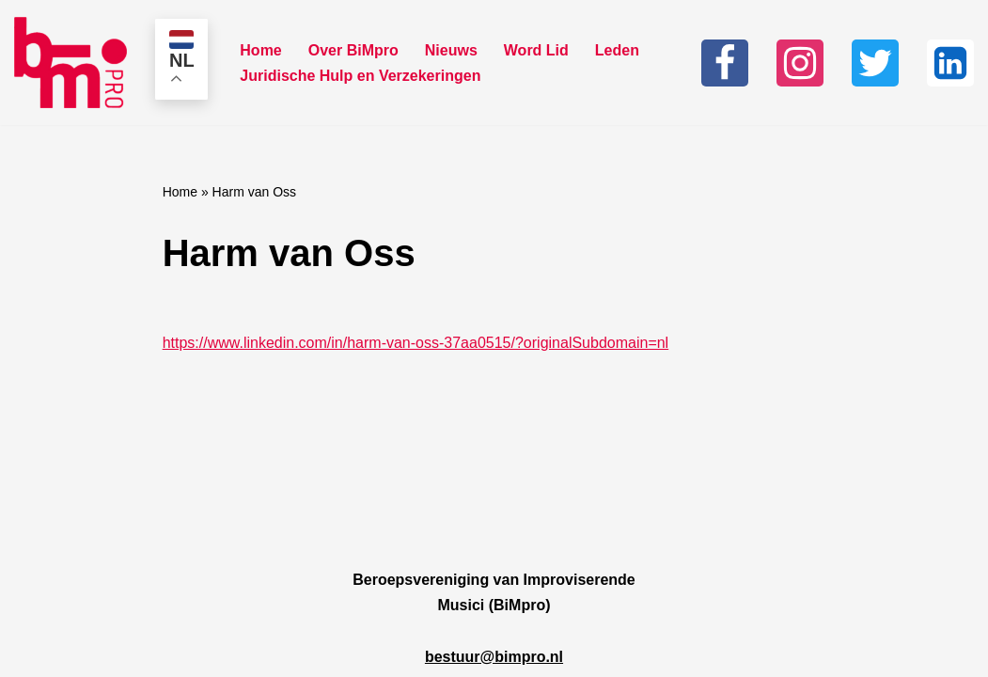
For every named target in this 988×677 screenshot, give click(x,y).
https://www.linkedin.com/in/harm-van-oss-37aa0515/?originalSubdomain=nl (416, 343)
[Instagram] (799, 63)
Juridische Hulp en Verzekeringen (360, 76)
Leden (617, 50)
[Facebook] (724, 63)
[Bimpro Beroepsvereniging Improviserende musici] (70, 62)
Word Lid (536, 50)
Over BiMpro (353, 50)
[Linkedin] (950, 63)
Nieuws (451, 50)
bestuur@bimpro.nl (494, 657)
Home (260, 50)
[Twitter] (875, 63)
